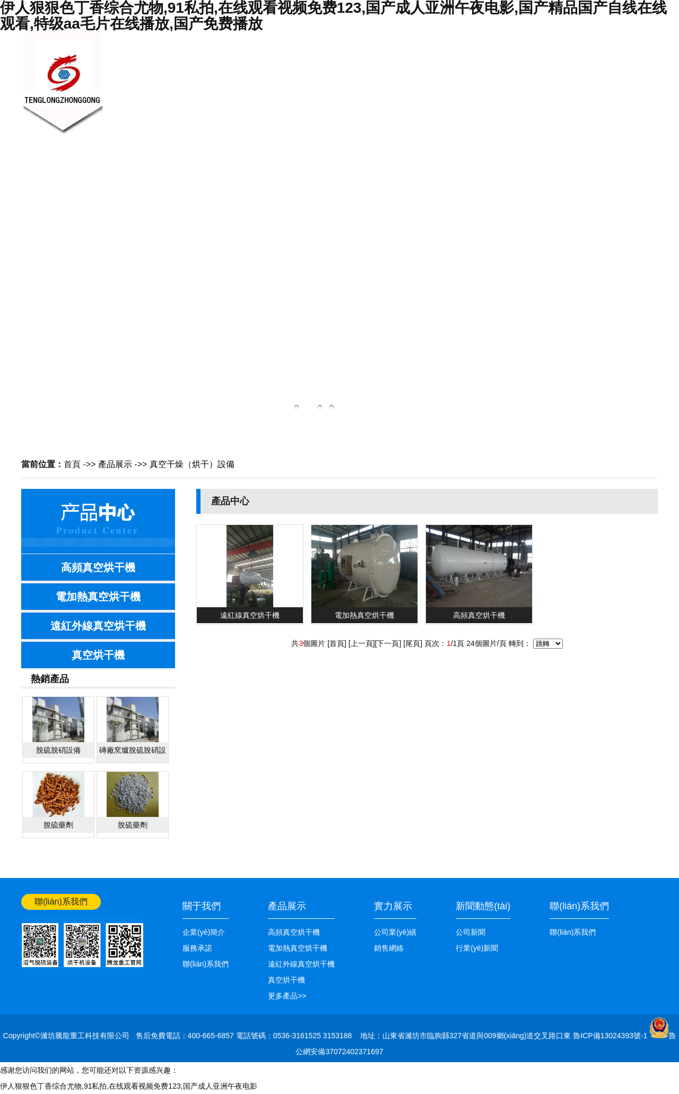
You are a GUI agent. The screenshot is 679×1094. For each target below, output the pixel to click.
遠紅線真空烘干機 (250, 615)
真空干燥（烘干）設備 (192, 464)
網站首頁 (643, 41)
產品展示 (323, 77)
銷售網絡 (430, 77)
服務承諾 (197, 948)
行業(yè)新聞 (477, 948)
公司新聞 (470, 932)
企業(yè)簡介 (203, 932)
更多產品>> (287, 996)
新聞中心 (270, 77)
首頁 (72, 464)
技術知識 (377, 77)
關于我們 (217, 77)
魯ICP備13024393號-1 (611, 1035)
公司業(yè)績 (483, 105)
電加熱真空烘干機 (98, 596)
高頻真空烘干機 (98, 567)
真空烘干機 (98, 655)
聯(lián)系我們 (536, 105)
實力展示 (393, 906)
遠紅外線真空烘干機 (98, 626)
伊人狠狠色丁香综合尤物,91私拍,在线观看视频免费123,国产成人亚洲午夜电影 (128, 1086)
